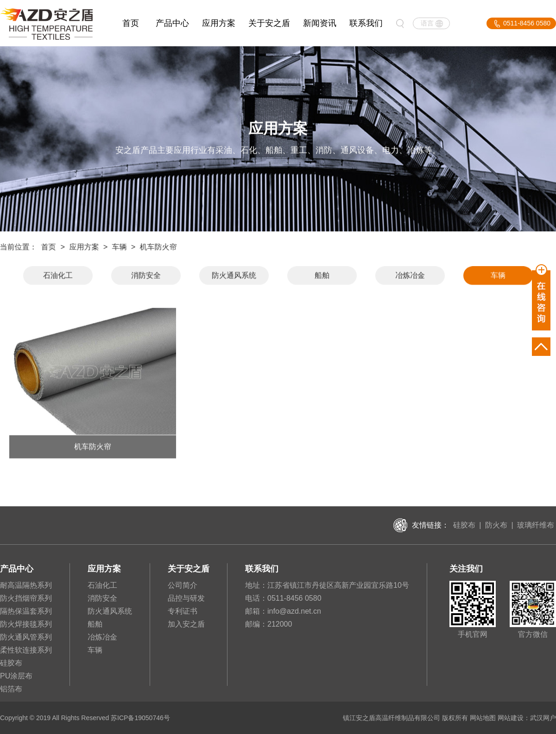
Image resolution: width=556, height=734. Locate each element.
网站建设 (511, 718)
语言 (427, 23)
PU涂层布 (16, 676)
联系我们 (366, 23)
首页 (130, 23)
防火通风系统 (234, 276)
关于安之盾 (269, 23)
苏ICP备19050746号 (140, 718)
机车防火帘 (157, 247)
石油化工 (58, 276)
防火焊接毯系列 (26, 624)
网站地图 (483, 718)
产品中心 (172, 23)
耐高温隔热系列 (26, 585)
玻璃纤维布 (535, 525)
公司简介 (182, 585)
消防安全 (146, 276)
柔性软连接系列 (26, 650)
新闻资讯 (319, 23)
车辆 (118, 247)
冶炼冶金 (410, 276)
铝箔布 (11, 689)
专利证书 (182, 611)
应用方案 (218, 23)
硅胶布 (464, 525)
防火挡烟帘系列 (26, 598)
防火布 (496, 525)
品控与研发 (186, 598)
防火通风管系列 (26, 637)
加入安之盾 (186, 624)
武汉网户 (543, 718)
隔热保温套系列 (26, 611)
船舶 (322, 276)
